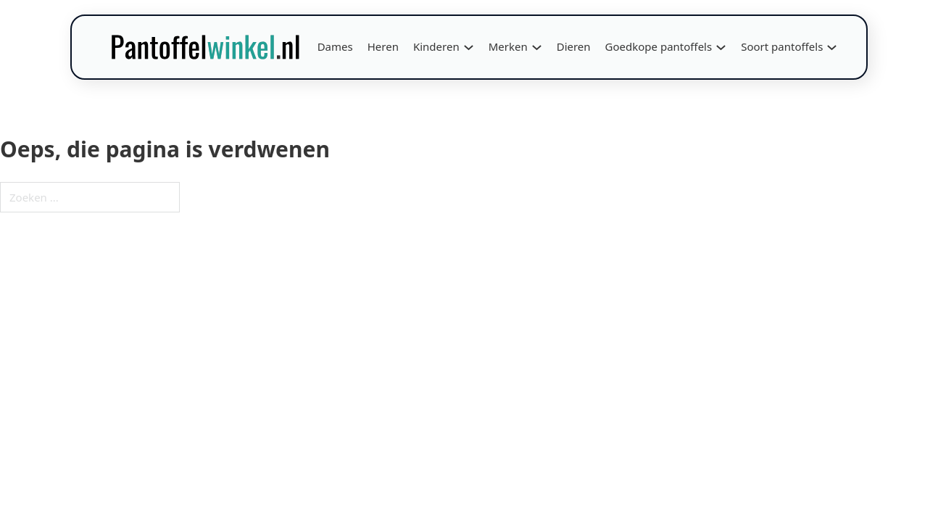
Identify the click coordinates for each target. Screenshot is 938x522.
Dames (335, 46)
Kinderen (436, 46)
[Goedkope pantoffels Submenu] (720, 47)
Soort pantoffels (782, 46)
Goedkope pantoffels (659, 46)
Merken (508, 46)
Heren (383, 46)
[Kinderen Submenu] (468, 47)
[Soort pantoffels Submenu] (831, 47)
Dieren (574, 46)
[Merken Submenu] (536, 47)
